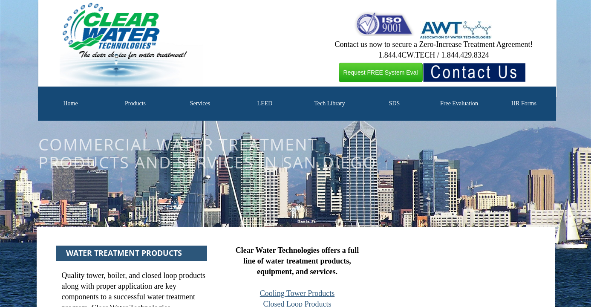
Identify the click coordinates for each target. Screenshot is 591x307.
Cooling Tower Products (297, 293)
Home (70, 103)
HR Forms (523, 103)
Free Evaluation (459, 103)
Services (200, 103)
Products (135, 103)
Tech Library (329, 103)
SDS (394, 103)
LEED (265, 103)
